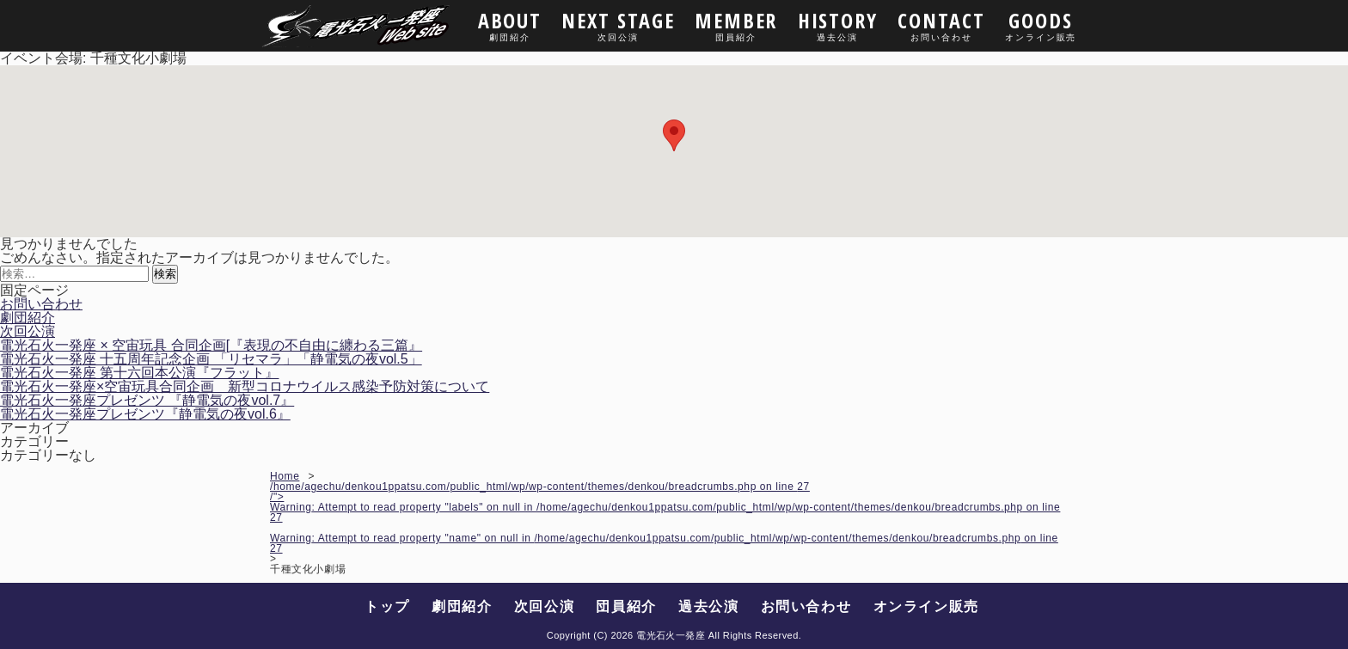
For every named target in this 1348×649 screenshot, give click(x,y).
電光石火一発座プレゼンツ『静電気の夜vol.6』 (145, 414)
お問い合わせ (41, 304)
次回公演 (27, 331)
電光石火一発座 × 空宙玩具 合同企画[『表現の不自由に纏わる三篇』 (211, 345)
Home (284, 476)
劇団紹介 (27, 317)
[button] (674, 135)
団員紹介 (626, 606)
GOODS (1041, 24)
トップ (387, 606)
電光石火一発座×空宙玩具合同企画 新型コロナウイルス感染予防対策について (244, 386)
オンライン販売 (926, 606)
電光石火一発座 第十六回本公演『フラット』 (139, 372)
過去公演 (708, 606)
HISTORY (837, 24)
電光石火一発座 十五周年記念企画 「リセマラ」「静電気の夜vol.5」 (211, 359)
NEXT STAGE (618, 24)
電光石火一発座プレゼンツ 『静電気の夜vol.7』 (147, 400)
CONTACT (942, 24)
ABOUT (510, 24)
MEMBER (735, 24)
